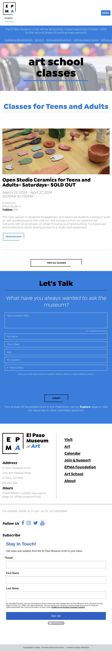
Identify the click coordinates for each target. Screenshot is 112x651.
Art (67, 446)
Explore (85, 407)
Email (9, 558)
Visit (68, 439)
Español (9, 21)
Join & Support (77, 460)
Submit (56, 398)
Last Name (12, 588)
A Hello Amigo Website (77, 647)
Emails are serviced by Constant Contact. (68, 607)
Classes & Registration (19, 40)
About (70, 480)
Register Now (13, 236)
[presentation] (26, 386)
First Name (12, 573)
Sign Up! (56, 616)
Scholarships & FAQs (58, 40)
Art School (73, 474)
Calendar (72, 453)
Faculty (39, 40)
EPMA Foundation (80, 467)
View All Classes (56, 262)
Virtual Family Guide (86, 40)
